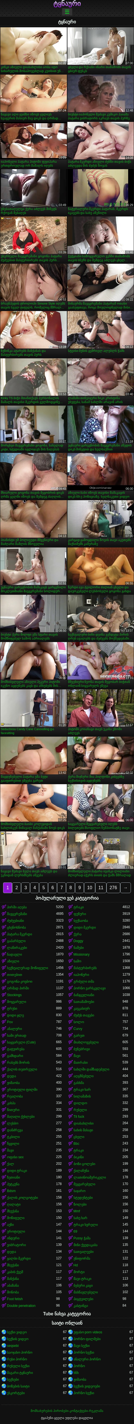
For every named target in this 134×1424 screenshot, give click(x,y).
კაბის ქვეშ (15, 1272)
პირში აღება (17, 907)
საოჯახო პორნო (19, 1352)
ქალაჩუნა (81, 1171)
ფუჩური (80, 914)
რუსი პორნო (17, 1359)
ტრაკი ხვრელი (86, 1225)
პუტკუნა (13, 1184)
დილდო (80, 1103)
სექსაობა (81, 921)
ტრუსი (12, 1009)
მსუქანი (13, 1265)
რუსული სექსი (18, 1366)
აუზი (10, 1225)
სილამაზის (82, 1096)
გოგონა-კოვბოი (19, 981)
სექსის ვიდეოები (87, 1386)
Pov (10, 1022)
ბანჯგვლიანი (84, 995)
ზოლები (80, 1204)
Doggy (78, 941)
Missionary (82, 954)
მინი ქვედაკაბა (85, 1245)
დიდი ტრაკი (17, 1171)
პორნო (79, 1366)
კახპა (11, 1103)
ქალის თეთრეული (22, 1069)
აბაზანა (13, 1285)
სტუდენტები (83, 1198)
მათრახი (81, 1063)
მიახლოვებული (86, 1042)
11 (100, 887)
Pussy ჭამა (82, 1238)
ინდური (13, 1238)
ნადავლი (14, 954)
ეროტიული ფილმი (22, 1090)
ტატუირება (15, 1049)
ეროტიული (16, 1231)
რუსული (80, 1110)
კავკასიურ (82, 1009)
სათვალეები (84, 1252)
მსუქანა (13, 1211)
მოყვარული (16, 1002)
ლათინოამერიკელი (90, 1177)
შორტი (79, 1272)
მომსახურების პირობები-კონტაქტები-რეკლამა (67, 1410)
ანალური (14, 1029)
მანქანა (13, 1279)
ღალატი (14, 1204)
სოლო (79, 1022)
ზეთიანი (13, 1177)
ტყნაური (67, 3)
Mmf (77, 1211)
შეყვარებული (84, 1184)
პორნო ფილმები (87, 1339)
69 (75, 1231)
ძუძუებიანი (15, 921)
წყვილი (13, 1144)
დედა (11, 1076)
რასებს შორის (18, 1063)
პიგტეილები (83, 1299)
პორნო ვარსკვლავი (90, 988)
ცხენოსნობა (16, 927)
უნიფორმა (82, 1258)
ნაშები (79, 948)
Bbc (77, 1144)
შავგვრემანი (17, 914)
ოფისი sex (15, 1157)
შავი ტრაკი (82, 1279)
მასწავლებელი (86, 1292)
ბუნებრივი (82, 1049)
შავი (77, 1056)
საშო (77, 961)
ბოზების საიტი (18, 1386)
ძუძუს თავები (84, 1015)
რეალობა (15, 1096)
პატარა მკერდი (19, 934)
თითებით (14, 975)
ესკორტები (16, 1393)
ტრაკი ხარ (82, 1090)
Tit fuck (79, 1117)
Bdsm (11, 1191)
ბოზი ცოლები (84, 1164)
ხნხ (76, 1373)
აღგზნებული (84, 1076)
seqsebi (13, 1346)
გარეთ (79, 1036)
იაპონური (81, 975)
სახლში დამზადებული (91, 1069)
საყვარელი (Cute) (21, 1042)
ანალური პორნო (87, 1359)
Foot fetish (15, 1299)
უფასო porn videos (88, 1332)
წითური (13, 1110)
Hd (76, 1265)
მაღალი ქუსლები (21, 1117)
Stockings (14, 995)
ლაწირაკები (17, 948)
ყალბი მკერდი (19, 1258)
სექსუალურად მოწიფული (27, 968)
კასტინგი (81, 1306)
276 (113, 887)
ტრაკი (79, 907)
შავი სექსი (82, 1346)
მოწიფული (15, 1218)
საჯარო (79, 1191)
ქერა (77, 934)
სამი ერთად (16, 1036)
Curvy (78, 1029)
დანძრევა (15, 1130)
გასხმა (79, 1083)
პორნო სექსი (84, 1352)
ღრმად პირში (18, 988)
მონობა (13, 1292)
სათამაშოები (84, 1002)
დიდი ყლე (15, 1015)
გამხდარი (15, 1056)
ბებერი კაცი (83, 1285)
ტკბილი (13, 1137)
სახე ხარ (80, 1218)
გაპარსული (16, 941)
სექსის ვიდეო (17, 1339)
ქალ (10, 1164)
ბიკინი (79, 1157)
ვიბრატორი (16, 1245)
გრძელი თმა (84, 981)
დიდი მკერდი (85, 927)
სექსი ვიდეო (17, 1332)
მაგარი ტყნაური (20, 1373)
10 (89, 887)
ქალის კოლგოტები (22, 1198)
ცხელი (79, 1137)
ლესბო (12, 1123)
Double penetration (21, 1306)
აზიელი (13, 961)
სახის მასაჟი (83, 1130)
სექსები (13, 1379)
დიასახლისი (84, 1123)
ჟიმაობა (13, 1083)
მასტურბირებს (85, 968)
